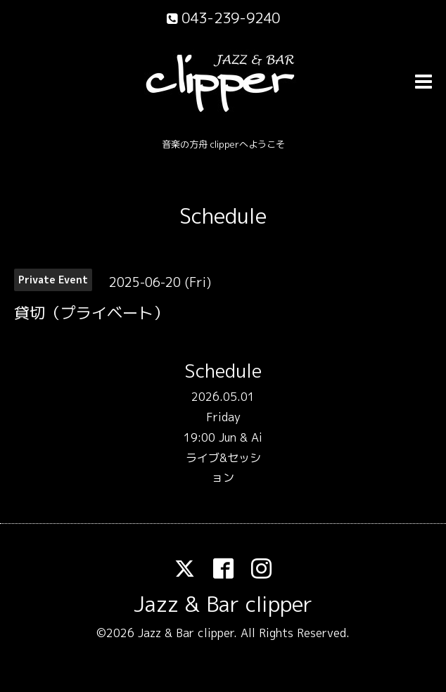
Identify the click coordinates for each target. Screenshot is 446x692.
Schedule (223, 216)
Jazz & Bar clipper (223, 604)
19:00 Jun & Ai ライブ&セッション (223, 458)
